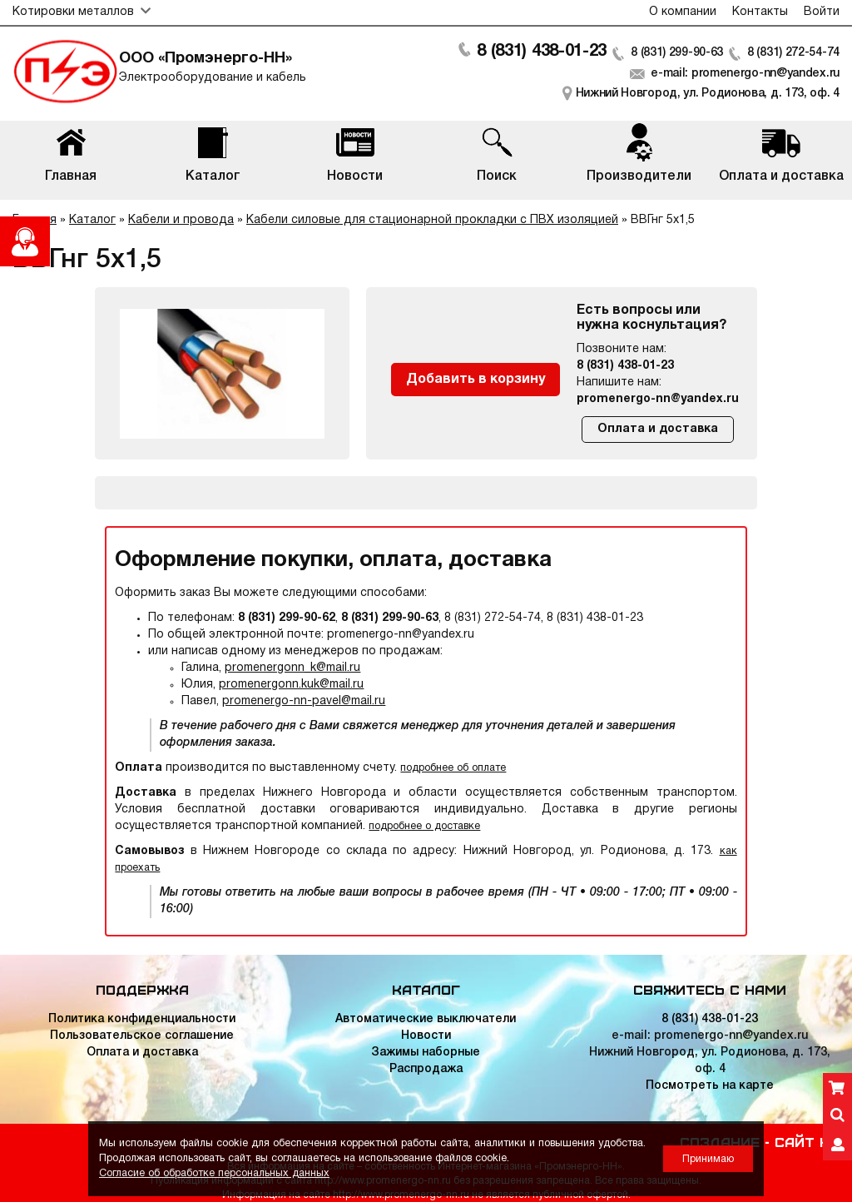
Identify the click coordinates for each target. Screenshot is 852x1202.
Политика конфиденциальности (141, 1019)
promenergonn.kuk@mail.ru (291, 684)
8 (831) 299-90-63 (677, 52)
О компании (682, 12)
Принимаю (708, 1159)
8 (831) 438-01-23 (542, 51)
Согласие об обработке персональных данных (214, 1173)
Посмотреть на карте (710, 1085)
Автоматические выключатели (425, 1019)
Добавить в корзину (475, 379)
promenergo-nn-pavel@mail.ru (303, 701)
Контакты (760, 12)
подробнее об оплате (453, 767)
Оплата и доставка (657, 429)
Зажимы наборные (425, 1052)
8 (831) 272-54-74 (793, 52)
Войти (822, 12)
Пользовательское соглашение (142, 1036)
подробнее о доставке (424, 826)
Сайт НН (807, 1141)
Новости (426, 1036)
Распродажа (426, 1069)
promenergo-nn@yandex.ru (658, 399)
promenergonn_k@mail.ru (292, 668)
